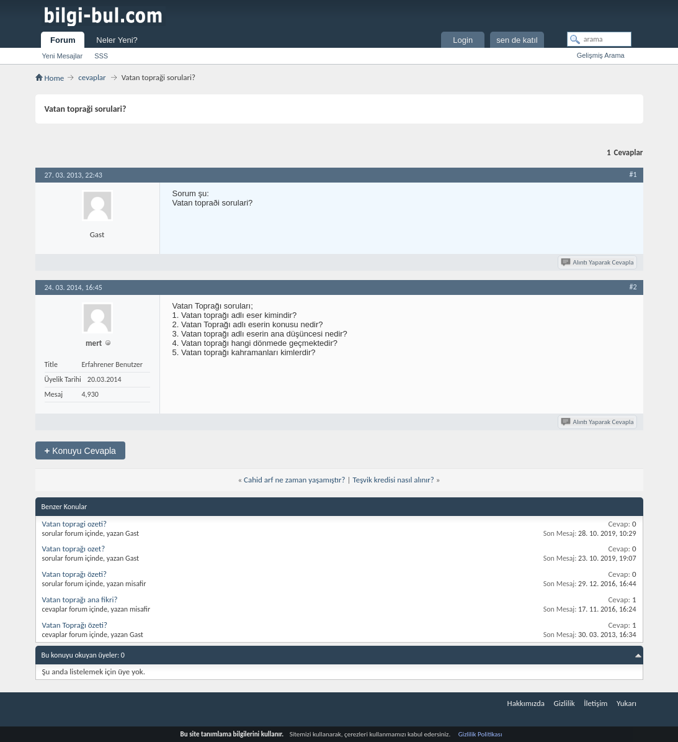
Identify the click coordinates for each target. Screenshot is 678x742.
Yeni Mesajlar (62, 56)
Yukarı (626, 703)
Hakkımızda (526, 703)
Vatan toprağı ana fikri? (80, 599)
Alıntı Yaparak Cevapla (598, 262)
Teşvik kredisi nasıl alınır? (393, 479)
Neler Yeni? (117, 40)
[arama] (599, 39)
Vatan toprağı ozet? (73, 548)
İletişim (595, 703)
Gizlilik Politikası (480, 734)
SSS (101, 56)
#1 (632, 174)
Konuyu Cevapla (80, 450)
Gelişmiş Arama (601, 55)
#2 (632, 287)
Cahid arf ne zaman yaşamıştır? (295, 479)
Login (463, 40)
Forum (62, 40)
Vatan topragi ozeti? (74, 523)
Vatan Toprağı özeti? (75, 625)
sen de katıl (517, 40)
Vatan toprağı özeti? (74, 574)
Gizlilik (563, 703)
